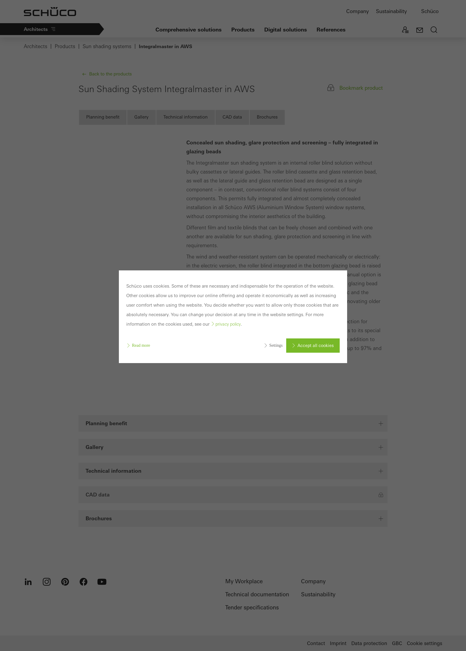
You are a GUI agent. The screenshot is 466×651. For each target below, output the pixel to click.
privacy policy (228, 324)
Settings (276, 345)
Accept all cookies (315, 345)
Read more (141, 345)
